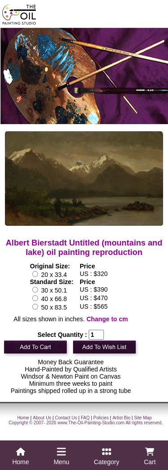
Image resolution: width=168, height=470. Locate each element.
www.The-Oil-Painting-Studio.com (91, 422)
